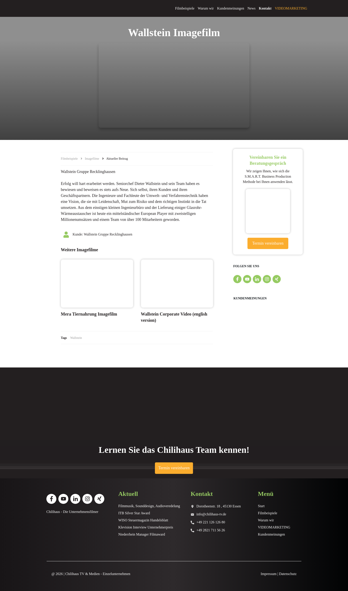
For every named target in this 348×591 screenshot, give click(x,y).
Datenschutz (288, 574)
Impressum (269, 574)
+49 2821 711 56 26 (210, 530)
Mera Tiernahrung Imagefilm (89, 314)
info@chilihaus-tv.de (211, 514)
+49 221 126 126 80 (210, 522)
